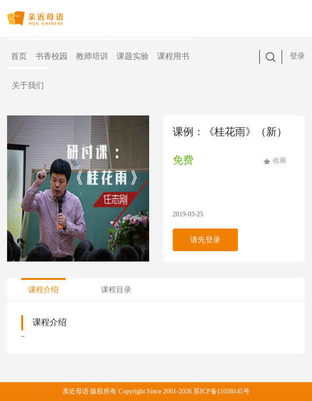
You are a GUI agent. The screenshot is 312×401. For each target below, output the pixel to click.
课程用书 (173, 56)
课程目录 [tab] (116, 290)
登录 (297, 56)
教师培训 (92, 56)
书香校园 (51, 56)
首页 (19, 56)
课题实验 (133, 56)
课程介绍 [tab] (43, 290)
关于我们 (28, 85)
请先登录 (205, 240)
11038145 (230, 391)
